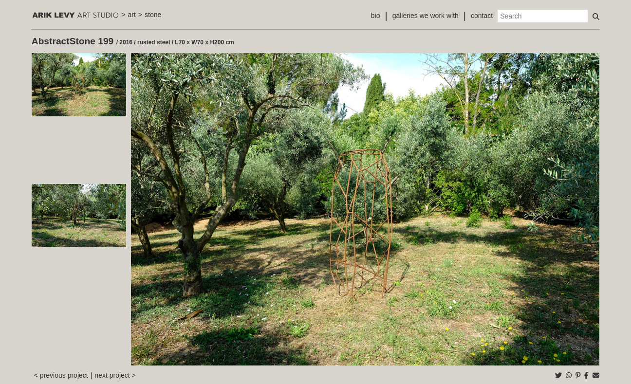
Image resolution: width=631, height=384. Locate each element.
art (131, 14)
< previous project (61, 375)
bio (375, 15)
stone (153, 14)
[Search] (543, 16)
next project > (114, 375)
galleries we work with (425, 15)
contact (482, 15)
